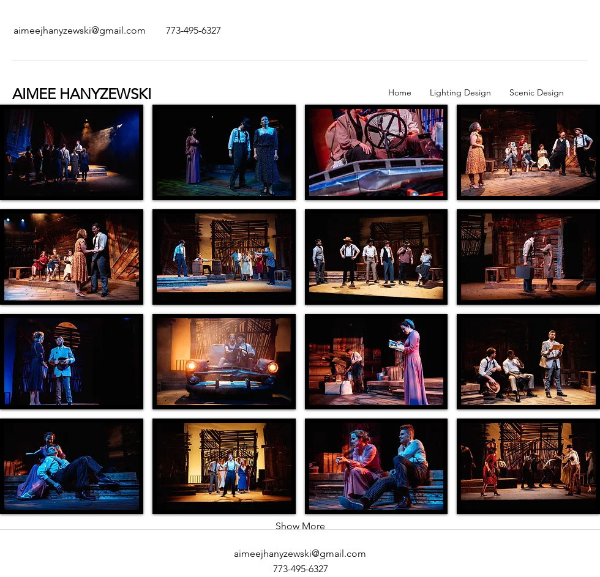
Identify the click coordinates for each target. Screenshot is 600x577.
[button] (71, 152)
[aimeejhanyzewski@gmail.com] (79, 30)
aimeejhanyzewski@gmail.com (300, 553)
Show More (300, 526)
